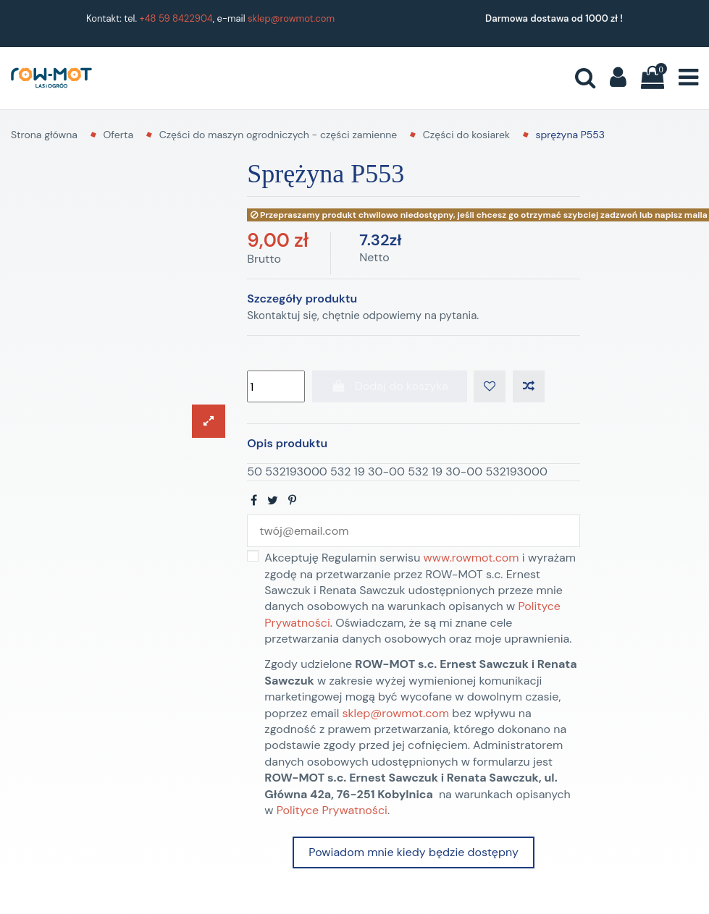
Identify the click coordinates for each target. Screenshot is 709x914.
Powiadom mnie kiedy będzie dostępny (413, 852)
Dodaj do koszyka (389, 386)
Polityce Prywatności (332, 810)
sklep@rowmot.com (291, 18)
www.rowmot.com (471, 557)
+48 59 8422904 (176, 18)
